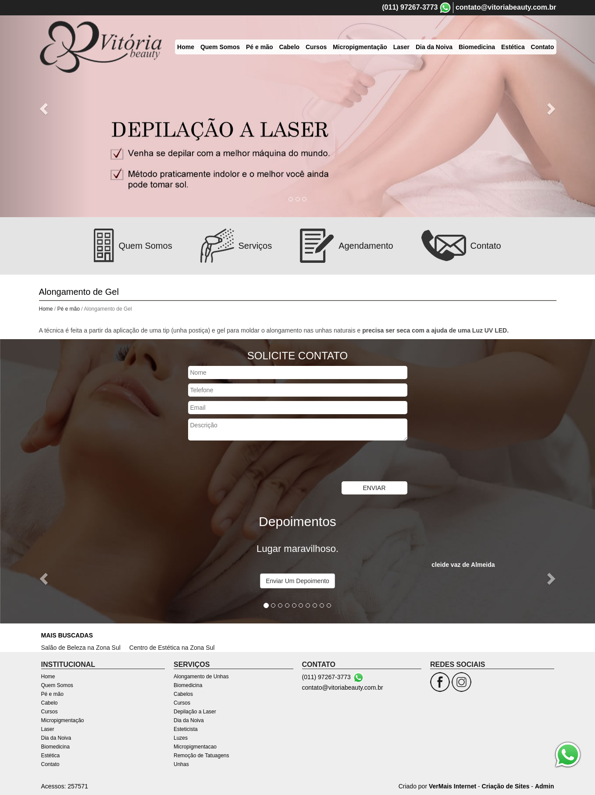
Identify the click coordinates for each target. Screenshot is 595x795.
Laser (47, 729)
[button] (44, 108)
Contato (50, 764)
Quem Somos (57, 685)
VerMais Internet (452, 786)
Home (46, 309)
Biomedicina (55, 747)
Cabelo (49, 703)
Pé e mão (69, 309)
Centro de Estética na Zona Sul (172, 647)
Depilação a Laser (195, 712)
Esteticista (186, 729)
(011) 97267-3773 (410, 7)
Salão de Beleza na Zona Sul (81, 647)
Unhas (181, 764)
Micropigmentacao (195, 747)
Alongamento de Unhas (201, 676)
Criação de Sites (506, 786)
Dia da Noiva (56, 738)
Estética (50, 755)
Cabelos (183, 694)
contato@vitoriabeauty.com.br (506, 7)
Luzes (181, 738)
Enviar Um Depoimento (297, 580)
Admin (544, 786)
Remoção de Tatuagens (201, 755)
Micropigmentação (62, 720)
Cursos (49, 712)
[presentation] (254, 462)
